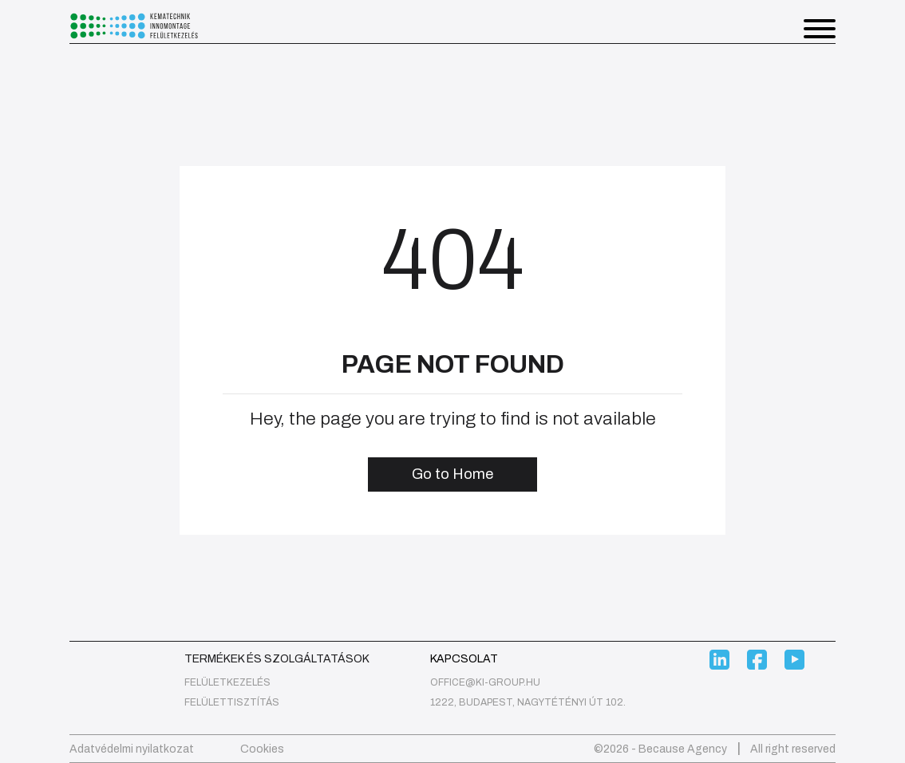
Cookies (262, 749)
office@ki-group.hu (485, 682)
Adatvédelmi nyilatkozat (131, 749)
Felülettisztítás (231, 702)
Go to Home (452, 474)
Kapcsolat (464, 659)
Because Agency (682, 749)
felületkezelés (227, 682)
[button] (820, 31)
